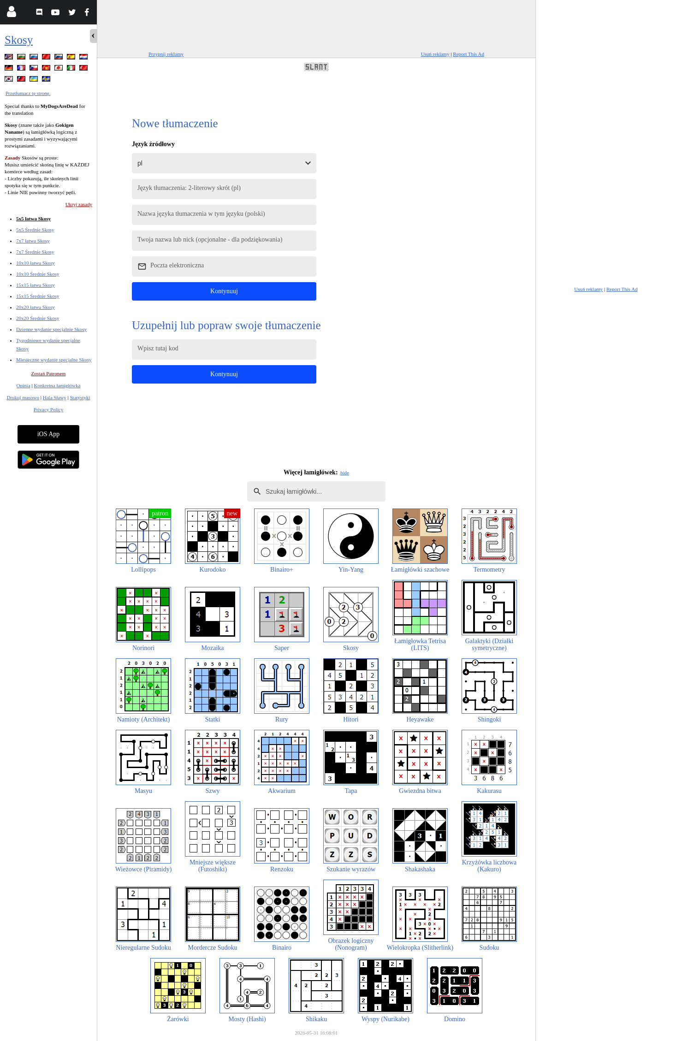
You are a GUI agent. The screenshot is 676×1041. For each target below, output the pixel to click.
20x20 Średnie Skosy (37, 318)
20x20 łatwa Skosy (35, 307)
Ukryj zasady (78, 204)
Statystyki (80, 397)
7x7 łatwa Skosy (33, 240)
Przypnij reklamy (166, 54)
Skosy (19, 40)
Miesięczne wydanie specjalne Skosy (53, 359)
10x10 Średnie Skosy (37, 274)
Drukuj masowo (22, 397)
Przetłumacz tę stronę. (28, 93)
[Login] (11, 13)
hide (344, 472)
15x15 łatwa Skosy (35, 285)
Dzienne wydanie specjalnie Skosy (51, 329)
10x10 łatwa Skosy (35, 263)
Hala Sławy (54, 397)
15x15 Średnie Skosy (37, 296)
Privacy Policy (48, 409)
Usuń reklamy (435, 54)
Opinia (23, 385)
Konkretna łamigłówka (57, 385)
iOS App (48, 434)
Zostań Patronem (48, 373)
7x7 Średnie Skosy (35, 251)
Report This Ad (468, 54)
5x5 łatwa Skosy (33, 218)
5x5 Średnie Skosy (35, 229)
